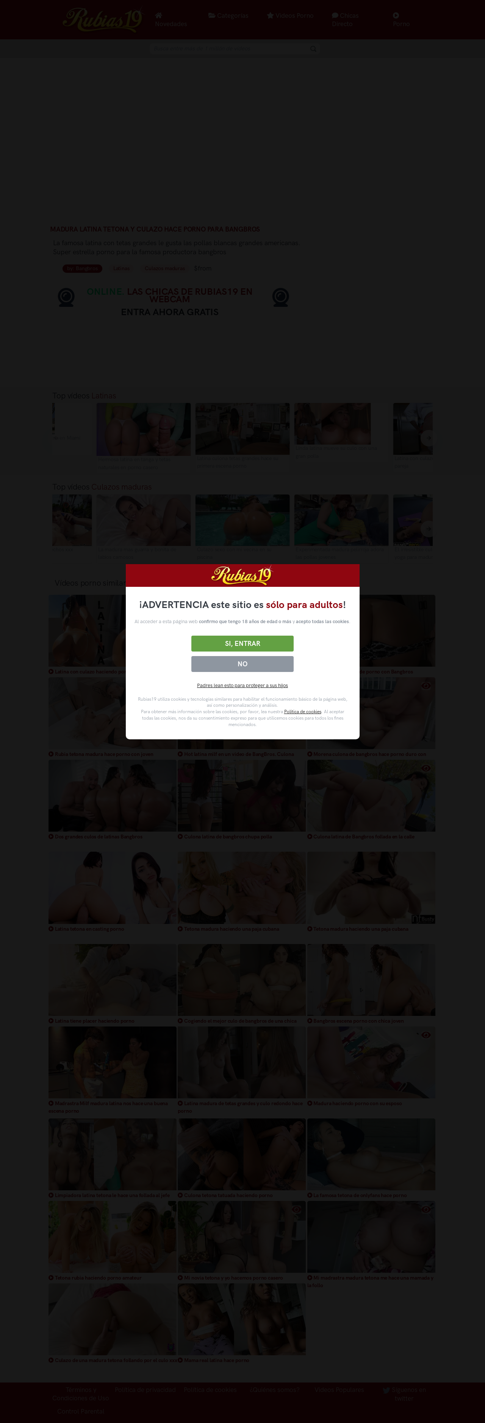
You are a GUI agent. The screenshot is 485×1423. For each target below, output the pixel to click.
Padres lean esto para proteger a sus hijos (242, 685)
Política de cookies (302, 711)
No (242, 664)
